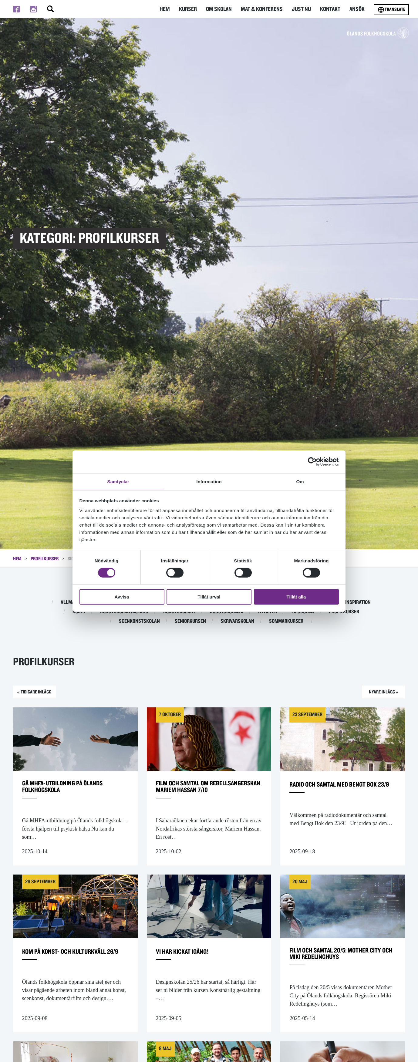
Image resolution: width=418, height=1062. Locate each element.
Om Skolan (222, 9)
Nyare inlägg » (377, 693)
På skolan (303, 612)
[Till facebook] (16, 9)
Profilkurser (45, 558)
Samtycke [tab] (118, 481)
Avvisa (122, 597)
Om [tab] (300, 481)
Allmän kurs (75, 602)
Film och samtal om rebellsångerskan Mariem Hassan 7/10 (201, 796)
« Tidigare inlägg (40, 693)
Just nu (303, 9)
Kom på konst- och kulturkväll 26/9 (53, 971)
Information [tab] (209, 481)
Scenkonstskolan (139, 621)
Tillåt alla (296, 597)
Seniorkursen (190, 621)
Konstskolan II (226, 612)
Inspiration (358, 602)
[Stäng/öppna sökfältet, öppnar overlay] (50, 9)
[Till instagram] (33, 9)
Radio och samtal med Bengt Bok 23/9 (338, 792)
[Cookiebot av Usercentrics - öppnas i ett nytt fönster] (312, 461)
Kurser (192, 9)
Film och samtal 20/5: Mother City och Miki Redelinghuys (340, 971)
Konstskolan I (179, 612)
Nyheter (267, 612)
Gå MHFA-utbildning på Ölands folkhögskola (74, 792)
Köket (79, 612)
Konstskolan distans (124, 612)
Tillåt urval (209, 597)
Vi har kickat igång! (189, 967)
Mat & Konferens (264, 9)
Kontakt (331, 9)
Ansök (357, 9)
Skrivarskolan (237, 621)
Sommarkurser (286, 621)
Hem (169, 9)
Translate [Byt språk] (391, 9)
